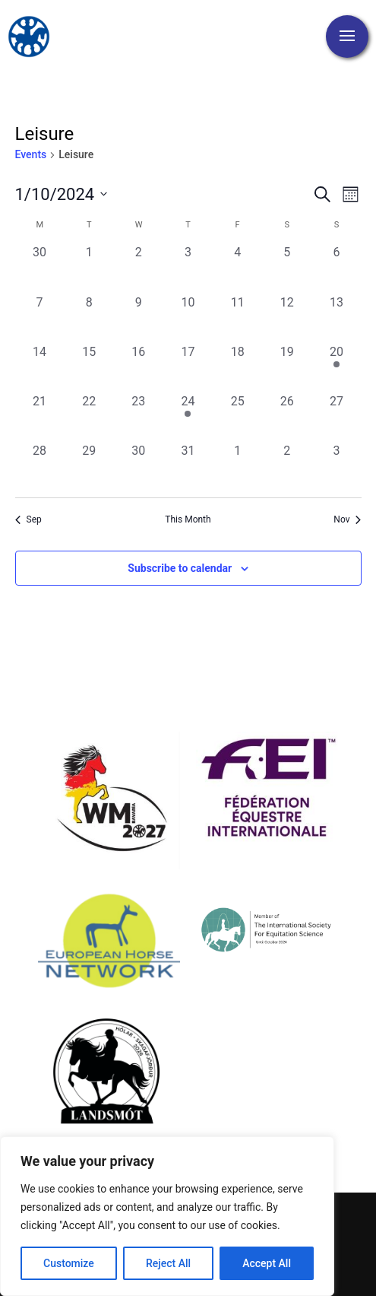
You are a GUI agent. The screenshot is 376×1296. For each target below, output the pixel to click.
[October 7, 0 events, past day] (40, 318)
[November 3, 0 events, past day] (336, 466)
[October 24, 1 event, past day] (188, 417)
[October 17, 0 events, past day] (188, 367)
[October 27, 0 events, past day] (336, 417)
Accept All (266, 1263)
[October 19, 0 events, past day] (286, 367)
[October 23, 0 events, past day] (138, 417)
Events (31, 154)
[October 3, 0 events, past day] (188, 268)
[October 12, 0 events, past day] (286, 318)
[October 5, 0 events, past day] (286, 268)
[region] (167, 1216)
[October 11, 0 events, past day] (237, 318)
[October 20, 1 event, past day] (336, 367)
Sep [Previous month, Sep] (28, 519)
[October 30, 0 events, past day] (138, 466)
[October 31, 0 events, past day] (188, 466)
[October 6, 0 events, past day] (336, 268)
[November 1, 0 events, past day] (237, 466)
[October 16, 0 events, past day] (138, 367)
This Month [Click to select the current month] (187, 519)
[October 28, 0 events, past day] (40, 466)
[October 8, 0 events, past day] (89, 318)
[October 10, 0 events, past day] (188, 318)
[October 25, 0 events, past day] (237, 417)
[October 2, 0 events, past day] (138, 268)
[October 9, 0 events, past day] (138, 318)
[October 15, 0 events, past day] (89, 367)
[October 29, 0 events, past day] (89, 466)
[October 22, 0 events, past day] (89, 417)
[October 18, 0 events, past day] (237, 367)
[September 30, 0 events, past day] (40, 268)
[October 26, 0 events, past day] (286, 417)
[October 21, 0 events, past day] (40, 417)
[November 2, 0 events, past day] (286, 466)
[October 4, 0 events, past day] (237, 268)
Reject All (168, 1263)
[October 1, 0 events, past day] (89, 268)
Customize (68, 1263)
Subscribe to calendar (180, 568)
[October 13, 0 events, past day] (336, 318)
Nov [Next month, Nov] (347, 519)
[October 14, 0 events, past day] (40, 367)
